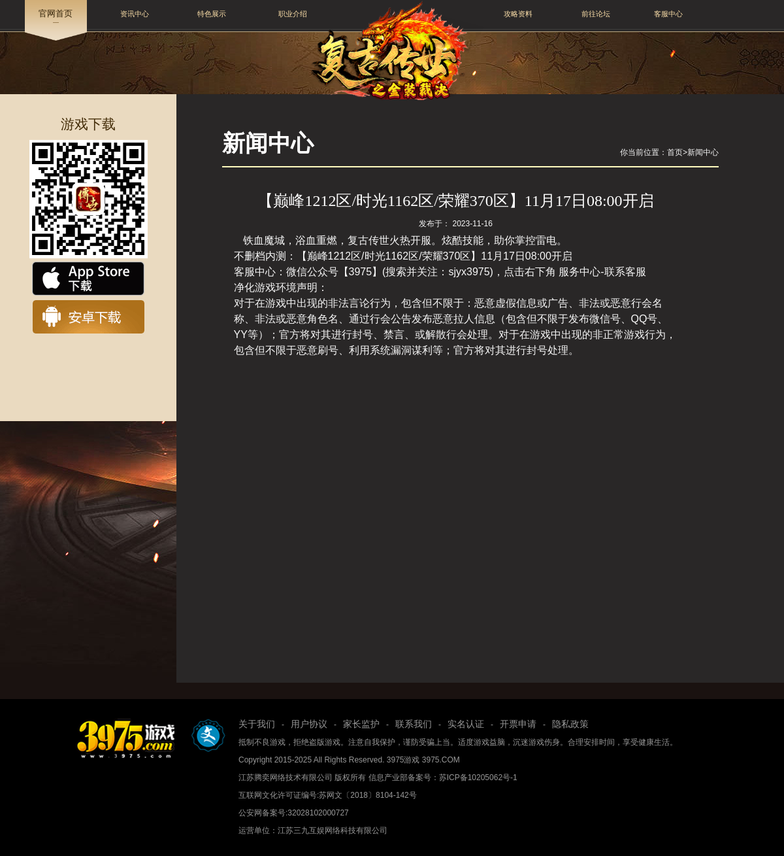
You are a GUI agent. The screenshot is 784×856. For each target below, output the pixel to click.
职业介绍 (292, 14)
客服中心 (668, 14)
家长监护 (361, 724)
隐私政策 (570, 724)
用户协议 (309, 724)
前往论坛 (595, 14)
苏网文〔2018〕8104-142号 (367, 795)
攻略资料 (518, 14)
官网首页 (56, 13)
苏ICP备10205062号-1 (478, 777)
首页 (675, 152)
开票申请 (518, 724)
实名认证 (466, 724)
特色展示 (211, 14)
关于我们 (256, 724)
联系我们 (413, 724)
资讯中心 (134, 14)
